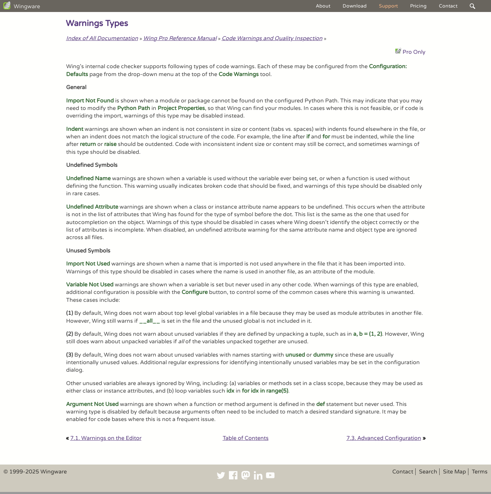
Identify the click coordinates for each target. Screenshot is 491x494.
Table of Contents (246, 438)
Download (355, 6)
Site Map (454, 471)
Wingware (27, 6)
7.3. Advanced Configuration (383, 438)
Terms (480, 471)
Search (428, 471)
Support (388, 6)
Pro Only (414, 52)
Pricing (418, 6)
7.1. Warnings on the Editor (106, 438)
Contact (448, 6)
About (323, 6)
